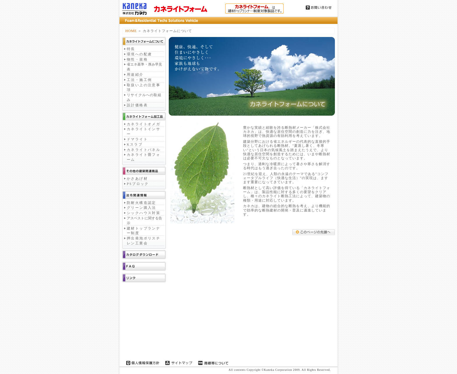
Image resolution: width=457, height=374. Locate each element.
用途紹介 (135, 75)
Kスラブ (135, 144)
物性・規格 (137, 59)
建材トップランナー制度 (143, 230)
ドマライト (137, 139)
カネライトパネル (143, 150)
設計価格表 (137, 105)
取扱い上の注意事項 (143, 87)
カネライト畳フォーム (143, 157)
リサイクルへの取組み (144, 97)
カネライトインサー (143, 131)
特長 (131, 49)
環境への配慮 (139, 54)
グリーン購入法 (141, 208)
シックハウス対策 (143, 213)
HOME (131, 31)
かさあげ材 (137, 179)
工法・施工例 (139, 80)
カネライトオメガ (143, 124)
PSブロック (138, 184)
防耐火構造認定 (141, 203)
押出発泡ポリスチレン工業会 (143, 240)
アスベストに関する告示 (144, 220)
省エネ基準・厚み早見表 (144, 66)
